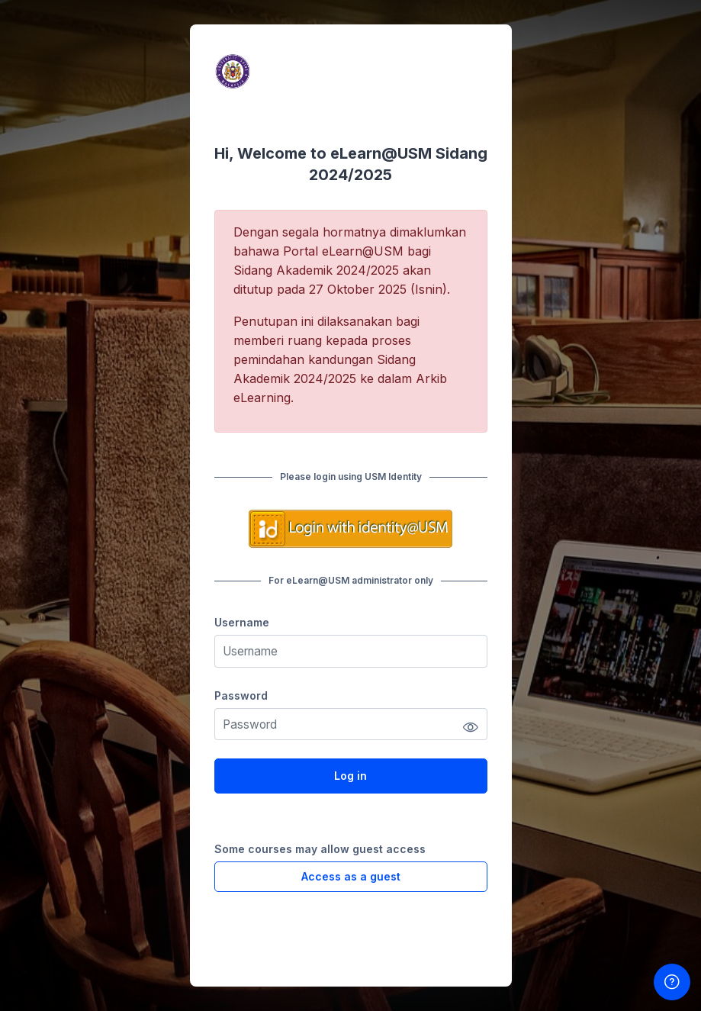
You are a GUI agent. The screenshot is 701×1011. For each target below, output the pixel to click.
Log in (350, 775)
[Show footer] (672, 982)
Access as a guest (350, 876)
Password (241, 695)
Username (241, 622)
